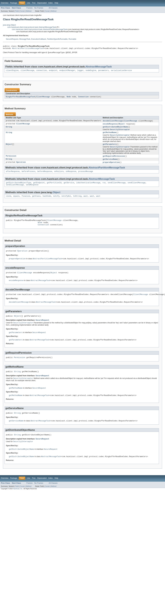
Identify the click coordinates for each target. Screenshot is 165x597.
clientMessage (27, 72)
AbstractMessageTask (98, 67)
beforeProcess (28, 175)
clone (8, 201)
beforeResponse (44, 175)
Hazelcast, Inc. (18, 500)
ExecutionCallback (38, 39)
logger (80, 72)
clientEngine (12, 72)
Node (69, 98)
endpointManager (67, 72)
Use (28, 3)
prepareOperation (111, 166)
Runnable (72, 39)
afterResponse (12, 175)
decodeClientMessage (113, 122)
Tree (34, 3)
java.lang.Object (9, 25)
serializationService (121, 72)
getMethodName (109, 135)
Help (56, 3)
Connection (83, 98)
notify (56, 201)
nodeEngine (91, 72)
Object (121, 125)
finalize (26, 201)
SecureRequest (12, 39)
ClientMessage (43, 98)
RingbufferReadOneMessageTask (20, 98)
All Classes (53, 8)
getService (69, 187)
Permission (11, 159)
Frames (29, 8)
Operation (21, 166)
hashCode (47, 201)
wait (86, 201)
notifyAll (66, 201)
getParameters (109, 147)
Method (28, 11)
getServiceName (110, 162)
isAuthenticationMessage (88, 187)
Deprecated (42, 3)
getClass (36, 201)
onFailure (59, 175)
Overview (4, 3)
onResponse (71, 175)
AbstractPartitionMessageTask (28, 49)
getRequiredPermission (114, 159)
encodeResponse (110, 125)
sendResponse (32, 189)
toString (77, 201)
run (104, 187)
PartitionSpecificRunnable (57, 39)
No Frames (38, 8)
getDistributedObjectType (18, 187)
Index (50, 3)
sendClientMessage (116, 187)
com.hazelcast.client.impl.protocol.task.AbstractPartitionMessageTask (39, 29)
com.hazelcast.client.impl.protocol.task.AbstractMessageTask (31, 27)
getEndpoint (39, 187)
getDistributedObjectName (115, 129)
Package (13, 3)
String (9, 129)
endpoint (53, 72)
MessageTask (24, 39)
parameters (103, 72)
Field (17, 11)
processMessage (85, 175)
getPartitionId (54, 187)
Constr (22, 11)
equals (16, 201)
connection (41, 72)
